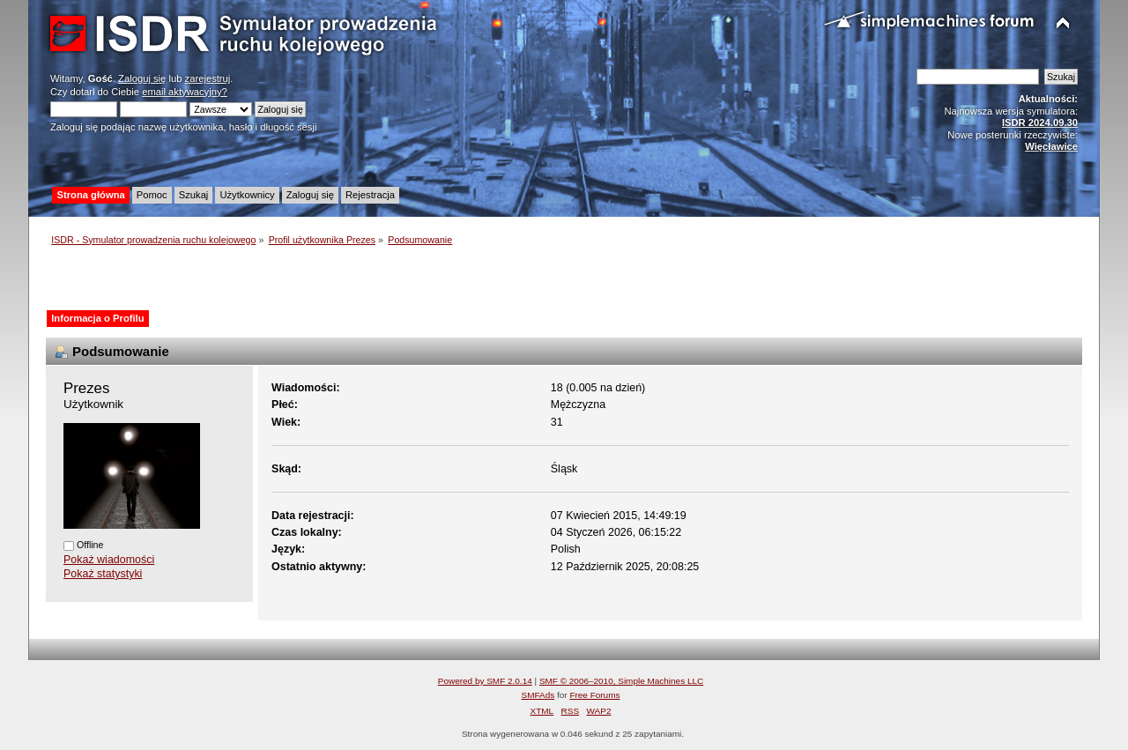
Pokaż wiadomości (108, 559)
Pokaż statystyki (102, 574)
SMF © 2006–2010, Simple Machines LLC (621, 681)
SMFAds (538, 695)
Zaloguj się (142, 78)
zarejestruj (208, 78)
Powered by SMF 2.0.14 (485, 681)
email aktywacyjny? (184, 91)
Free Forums (594, 695)
